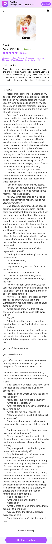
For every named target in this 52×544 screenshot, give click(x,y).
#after (33, 60)
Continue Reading (26, 540)
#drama (21, 58)
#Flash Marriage (17, 60)
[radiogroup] (10, 53)
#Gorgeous (6, 58)
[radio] (4, 53)
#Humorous (30, 58)
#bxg (14, 58)
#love (27, 60)
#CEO (39, 60)
